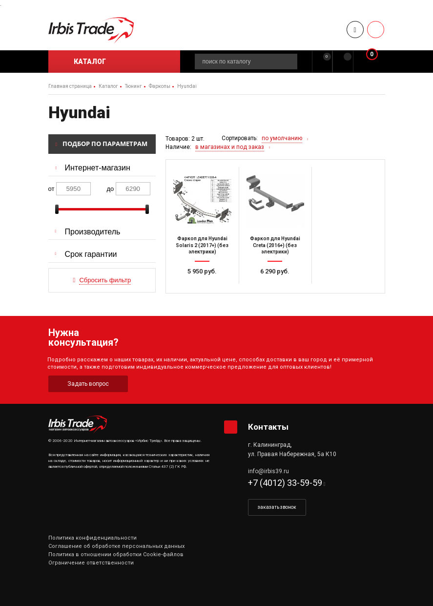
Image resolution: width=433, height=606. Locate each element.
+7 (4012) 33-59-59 (285, 483)
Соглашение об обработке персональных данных (116, 546)
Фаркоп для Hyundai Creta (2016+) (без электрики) (275, 245)
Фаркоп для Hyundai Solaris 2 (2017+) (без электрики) (202, 245)
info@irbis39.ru (268, 471)
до (110, 188)
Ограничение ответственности (91, 563)
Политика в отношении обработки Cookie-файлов (116, 554)
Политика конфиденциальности (92, 538)
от (51, 188)
